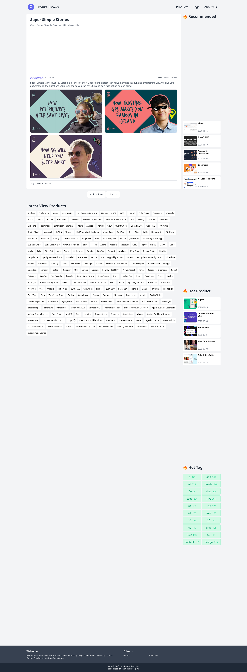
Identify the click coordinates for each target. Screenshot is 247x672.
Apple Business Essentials (163, 307)
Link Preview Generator (87, 213)
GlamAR (111, 251)
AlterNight (166, 301)
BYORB (59, 232)
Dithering (32, 226)
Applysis (31, 213)
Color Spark (144, 213)
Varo (41, 289)
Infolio (30, 251)
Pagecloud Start (152, 320)
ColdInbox (87, 289)
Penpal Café (33, 257)
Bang (172, 244)
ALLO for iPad (107, 301)
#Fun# (40, 183)
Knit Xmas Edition (35, 326)
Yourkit (143, 295)
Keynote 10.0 (94, 307)
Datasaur (32, 276)
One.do (145, 289)
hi (130, 668)
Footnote (107, 295)
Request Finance (106, 326)
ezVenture (48, 307)
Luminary (110, 289)
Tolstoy (56, 238)
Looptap (87, 314)
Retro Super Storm (85, 276)
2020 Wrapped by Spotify (112, 257)
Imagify (50, 219)
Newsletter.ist (129, 270)
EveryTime (32, 295)
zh (120, 668)
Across (101, 226)
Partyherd (152, 282)
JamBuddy (134, 238)
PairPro (31, 263)
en (122, 668)
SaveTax (43, 276)
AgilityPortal (67, 301)
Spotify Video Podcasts (52, 257)
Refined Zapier (149, 251)
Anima (103, 244)
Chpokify (71, 320)
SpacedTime (134, 232)
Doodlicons (131, 295)
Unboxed (118, 295)
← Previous (96, 194)
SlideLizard (78, 251)
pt (125, 668)
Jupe (59, 251)
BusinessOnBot (34, 244)
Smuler (40, 219)
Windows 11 (62, 307)
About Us (210, 7)
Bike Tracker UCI (158, 326)
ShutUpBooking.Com (85, 326)
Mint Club (134, 251)
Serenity (67, 270)
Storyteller (42, 263)
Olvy (76, 270)
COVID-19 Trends (54, 326)
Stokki (122, 213)
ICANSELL (75, 289)
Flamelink (70, 257)
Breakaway (158, 213)
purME (69, 314)
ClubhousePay (79, 282)
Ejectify (141, 219)
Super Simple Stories (37, 333)
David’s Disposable (36, 301)
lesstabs (70, 276)
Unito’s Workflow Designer (159, 314)
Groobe (90, 251)
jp (135, 668)
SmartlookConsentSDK (64, 226)
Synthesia (75, 263)
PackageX (32, 282)
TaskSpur (171, 232)
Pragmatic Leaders (112, 307)
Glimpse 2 (150, 226)
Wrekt (67, 251)
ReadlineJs (149, 276)
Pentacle (56, 270)
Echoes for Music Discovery (136, 307)
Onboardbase (101, 314)
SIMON (163, 244)
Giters (126, 655)
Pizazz (160, 276)
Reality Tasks (155, 295)
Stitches (155, 289)
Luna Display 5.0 (52, 244)
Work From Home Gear (116, 219)
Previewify (163, 219)
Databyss (125, 244)
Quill (78, 314)
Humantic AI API (108, 213)
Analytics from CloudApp (159, 263)
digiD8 (153, 244)
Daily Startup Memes (92, 219)
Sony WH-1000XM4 (110, 270)
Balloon (65, 282)
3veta (121, 282)
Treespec (152, 219)
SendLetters (128, 314)
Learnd (132, 213)
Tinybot (71, 295)
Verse (141, 270)
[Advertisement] (103, 52)
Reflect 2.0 (62, 289)
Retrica (94, 257)
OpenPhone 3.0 (78, 307)
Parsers (69, 326)
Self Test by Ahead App (152, 238)
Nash (97, 238)
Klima (112, 282)
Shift (85, 244)
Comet (174, 270)
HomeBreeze (103, 276)
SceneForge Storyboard (116, 263)
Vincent (94, 301)
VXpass (140, 314)
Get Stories (165, 282)
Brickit (138, 276)
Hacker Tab (127, 276)
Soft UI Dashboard (150, 301)
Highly (143, 244)
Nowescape (33, 320)
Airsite (123, 238)
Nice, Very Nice (109, 238)
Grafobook (32, 238)
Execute (95, 270)
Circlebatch (44, 213)
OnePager (88, 263)
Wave (138, 320)
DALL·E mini (57, 314)
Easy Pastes (142, 326)
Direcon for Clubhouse (157, 270)
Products (182, 7)
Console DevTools (70, 238)
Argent (55, 213)
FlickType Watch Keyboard (87, 232)
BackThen (122, 289)
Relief (30, 219)
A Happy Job (67, 213)
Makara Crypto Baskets (38, 314)
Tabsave (69, 232)
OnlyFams (75, 219)
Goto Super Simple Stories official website (54, 25)
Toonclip (134, 289)
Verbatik (44, 270)
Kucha (170, 276)
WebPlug (32, 289)
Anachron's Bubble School (90, 320)
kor (132, 668)
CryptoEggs (108, 232)
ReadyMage (45, 226)
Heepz (94, 244)
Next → (113, 194)
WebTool (121, 232)
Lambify (54, 263)
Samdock (45, 238)
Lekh (145, 232)
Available (122, 251)
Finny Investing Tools (49, 282)
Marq (80, 226)
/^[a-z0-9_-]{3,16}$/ (136, 282)
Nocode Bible (169, 320)
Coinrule (170, 213)
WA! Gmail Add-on (71, 244)
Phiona (96, 295)
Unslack (50, 289)
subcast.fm (53, 301)
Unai (132, 219)
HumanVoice (157, 232)
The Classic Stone (56, 295)
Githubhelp (153, 655)
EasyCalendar (57, 276)
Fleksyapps (62, 219)
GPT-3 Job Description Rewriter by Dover (144, 257)
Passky (99, 263)
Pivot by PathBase (125, 326)
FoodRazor (111, 320)
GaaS (134, 244)
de (127, 668)
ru (138, 668)
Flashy (64, 263)
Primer (99, 289)
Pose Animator (125, 320)
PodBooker (168, 289)
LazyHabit (86, 238)
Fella (39, 251)
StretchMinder (34, 232)
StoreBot (49, 251)
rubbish (113, 244)
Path (43, 295)
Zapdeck (90, 226)
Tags (196, 7)
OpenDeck (32, 270)
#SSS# (48, 183)
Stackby (162, 251)
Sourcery (115, 314)
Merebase (82, 257)
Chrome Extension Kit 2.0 (53, 320)
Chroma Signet (137, 263)
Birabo (85, 270)
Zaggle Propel (34, 307)
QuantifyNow (121, 226)
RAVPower (163, 226)
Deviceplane (81, 301)
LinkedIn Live (137, 226)
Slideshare (170, 257)
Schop (115, 276)
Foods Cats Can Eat (97, 282)
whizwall (48, 232)
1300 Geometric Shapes (127, 301)
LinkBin (100, 251)
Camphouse (83, 295)
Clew (109, 226)
